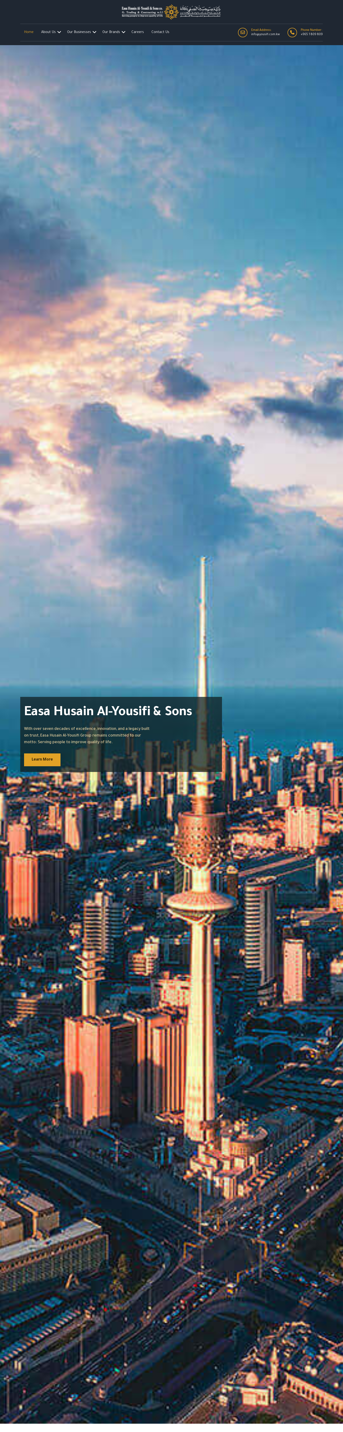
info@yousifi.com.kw (265, 34)
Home (29, 32)
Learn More (42, 760)
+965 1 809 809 (312, 34)
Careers (137, 32)
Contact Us (160, 32)
